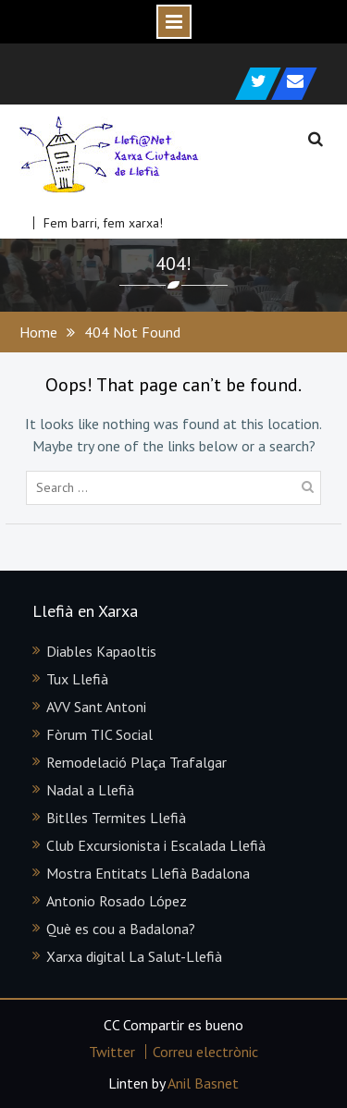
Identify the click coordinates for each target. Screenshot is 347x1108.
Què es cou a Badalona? (120, 928)
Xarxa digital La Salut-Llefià (134, 956)
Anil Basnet (203, 1083)
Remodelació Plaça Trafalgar (136, 762)
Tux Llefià (77, 679)
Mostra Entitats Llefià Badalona (148, 873)
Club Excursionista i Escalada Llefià (156, 845)
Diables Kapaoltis (101, 651)
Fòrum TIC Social (99, 734)
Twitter (112, 1051)
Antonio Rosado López (116, 901)
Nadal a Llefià (90, 790)
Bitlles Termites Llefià (116, 817)
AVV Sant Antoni (96, 706)
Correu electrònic (205, 1051)
